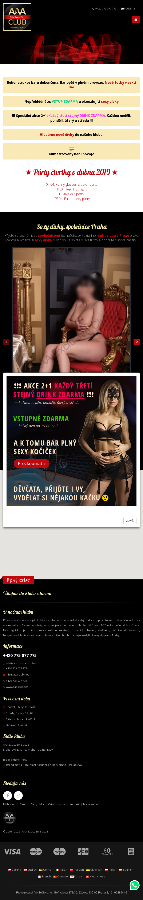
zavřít (130, 521)
